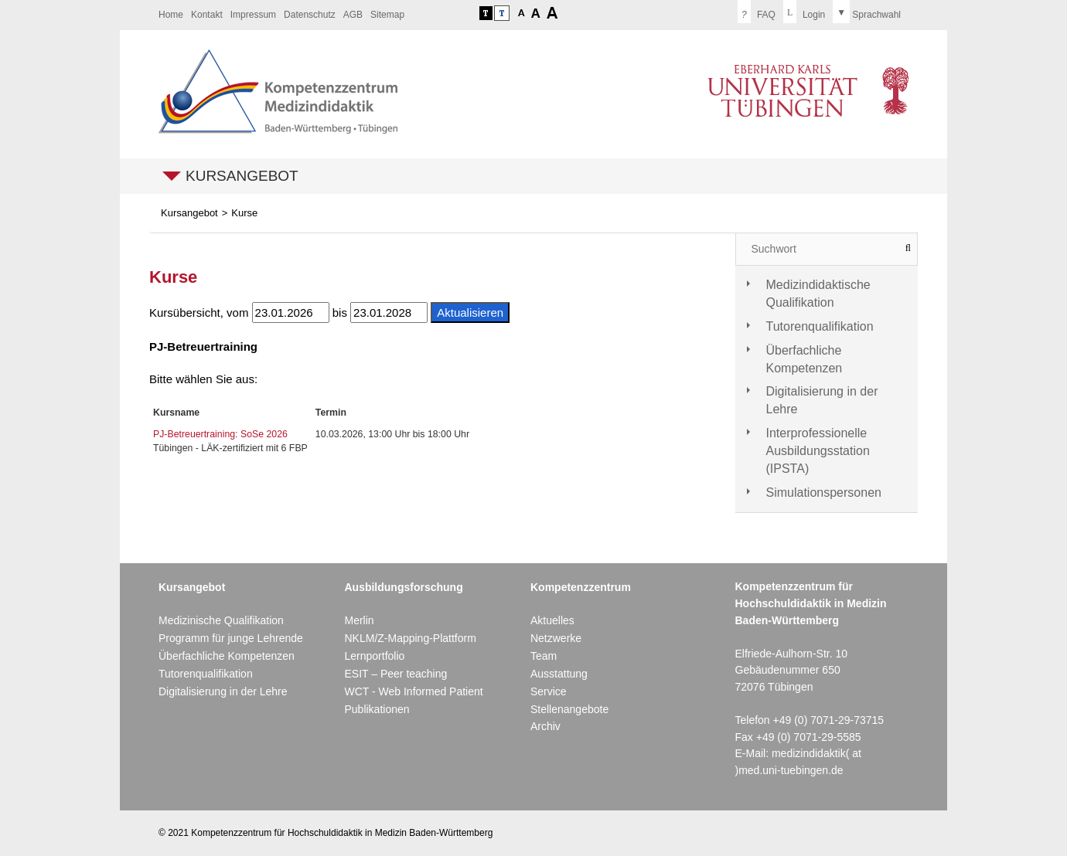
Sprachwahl (867, 11)
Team (543, 656)
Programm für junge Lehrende (231, 638)
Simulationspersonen (823, 492)
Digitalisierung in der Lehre (822, 400)
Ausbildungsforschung (403, 587)
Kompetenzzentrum (580, 587)
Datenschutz (310, 14)
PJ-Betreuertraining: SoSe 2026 (220, 434)
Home (171, 14)
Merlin (358, 620)
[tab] (827, 294)
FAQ (757, 11)
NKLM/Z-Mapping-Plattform (410, 638)
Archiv (545, 726)
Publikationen (376, 709)
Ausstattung (559, 673)
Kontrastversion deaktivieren (502, 13)
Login (804, 11)
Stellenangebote (569, 709)
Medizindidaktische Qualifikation (818, 293)
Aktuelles (552, 620)
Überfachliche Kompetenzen (804, 359)
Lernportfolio (374, 656)
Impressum (253, 14)
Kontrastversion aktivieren (486, 13)
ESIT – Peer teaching (395, 673)
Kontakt (207, 14)
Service (548, 691)
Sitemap (387, 14)
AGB (353, 14)
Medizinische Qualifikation (221, 620)
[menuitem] (171, 15)
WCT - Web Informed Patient (413, 691)
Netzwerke (555, 638)
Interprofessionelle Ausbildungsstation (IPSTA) (818, 450)
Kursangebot (242, 176)
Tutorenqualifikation (820, 326)
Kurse (244, 213)
